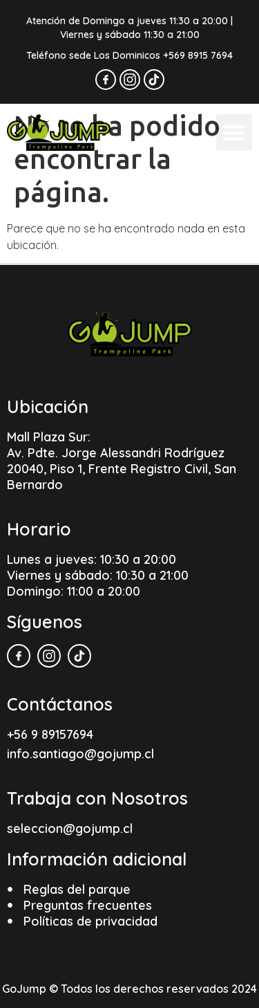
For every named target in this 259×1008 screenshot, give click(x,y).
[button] (234, 132)
